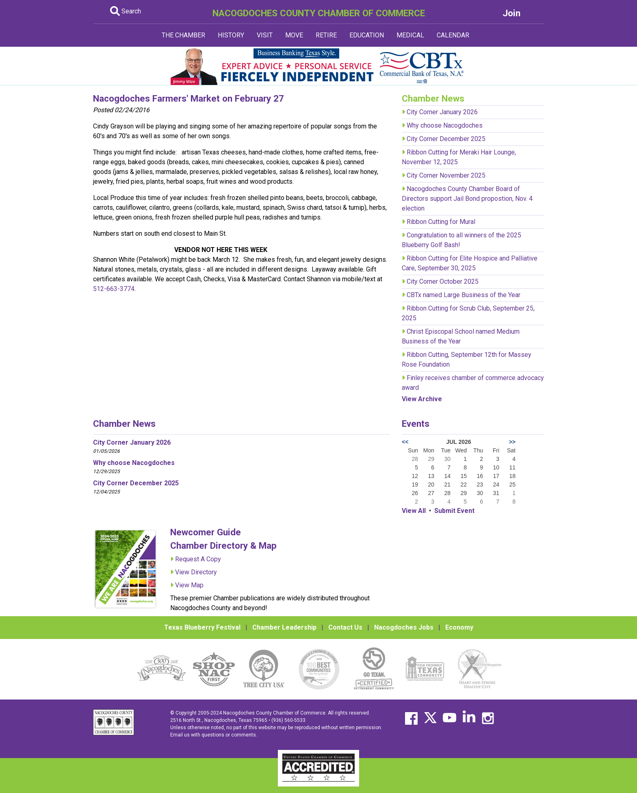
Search (125, 11)
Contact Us (345, 627)
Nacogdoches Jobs (403, 627)
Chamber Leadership (284, 627)
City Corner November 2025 (446, 175)
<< (405, 442)
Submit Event (454, 511)
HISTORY (231, 35)
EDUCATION (366, 35)
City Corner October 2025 (443, 281)
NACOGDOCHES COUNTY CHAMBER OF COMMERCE (318, 13)
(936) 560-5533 (288, 720)
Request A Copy (198, 559)
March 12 (225, 259)
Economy (459, 627)
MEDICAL (410, 35)
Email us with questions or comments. (213, 735)
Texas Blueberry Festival (202, 627)
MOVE (294, 35)
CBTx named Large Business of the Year (463, 295)
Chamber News (124, 423)
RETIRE (326, 35)
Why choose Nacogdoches (445, 125)
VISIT (265, 35)
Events (415, 423)
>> (512, 442)
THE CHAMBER (183, 35)
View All (414, 511)
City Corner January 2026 (442, 112)
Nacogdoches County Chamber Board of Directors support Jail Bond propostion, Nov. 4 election (467, 198)
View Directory (196, 572)
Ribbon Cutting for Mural (441, 222)
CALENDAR (453, 35)
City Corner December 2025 (446, 139)
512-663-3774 (113, 289)
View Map (189, 585)
